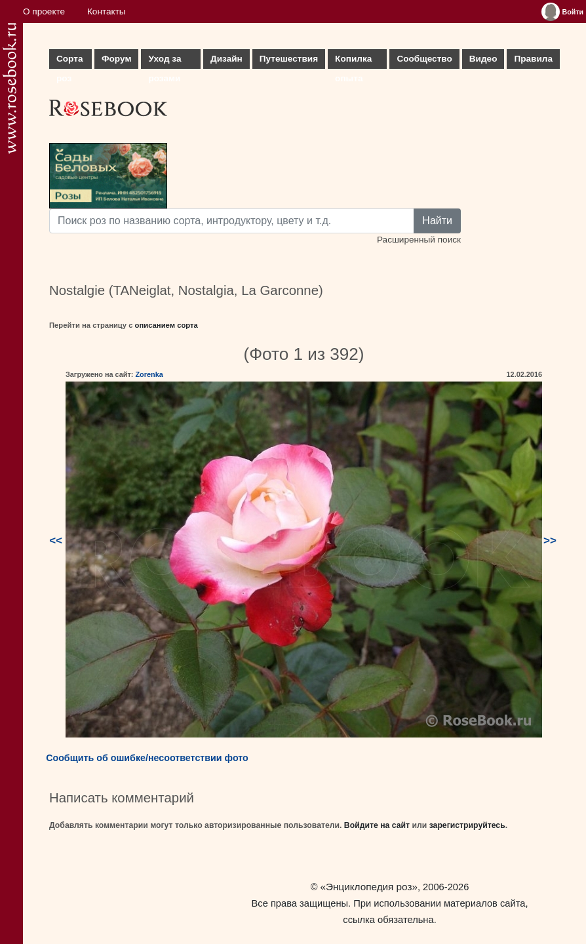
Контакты (106, 11)
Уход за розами (164, 61)
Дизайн (226, 59)
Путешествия (289, 59)
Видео (483, 59)
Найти (437, 220)
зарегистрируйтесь (467, 825)
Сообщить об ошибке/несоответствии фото (147, 758)
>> (550, 540)
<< (55, 540)
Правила (533, 59)
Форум (116, 59)
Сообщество (424, 59)
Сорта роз (69, 61)
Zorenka (149, 374)
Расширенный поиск (419, 240)
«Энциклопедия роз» (369, 886)
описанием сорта (166, 325)
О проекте (44, 11)
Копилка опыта (353, 61)
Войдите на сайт (377, 825)
